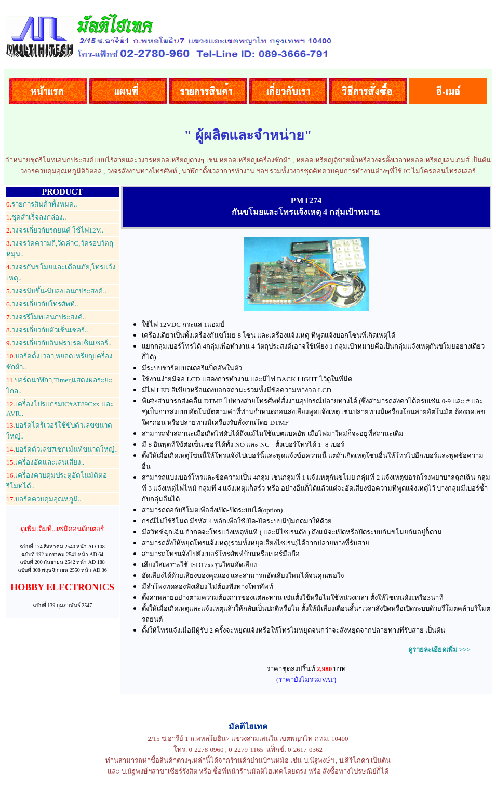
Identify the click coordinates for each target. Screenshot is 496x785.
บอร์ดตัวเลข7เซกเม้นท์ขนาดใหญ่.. (62, 449)
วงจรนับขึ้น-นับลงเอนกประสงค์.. (56, 291)
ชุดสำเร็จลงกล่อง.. (36, 217)
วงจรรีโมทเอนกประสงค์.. (46, 317)
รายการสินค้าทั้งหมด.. (41, 204)
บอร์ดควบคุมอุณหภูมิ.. (43, 499)
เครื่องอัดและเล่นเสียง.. (45, 462)
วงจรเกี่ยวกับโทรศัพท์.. (42, 304)
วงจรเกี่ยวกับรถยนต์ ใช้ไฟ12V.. (54, 230)
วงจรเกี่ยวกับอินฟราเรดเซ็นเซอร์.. (59, 343)
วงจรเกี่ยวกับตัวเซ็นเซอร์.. (47, 330)
